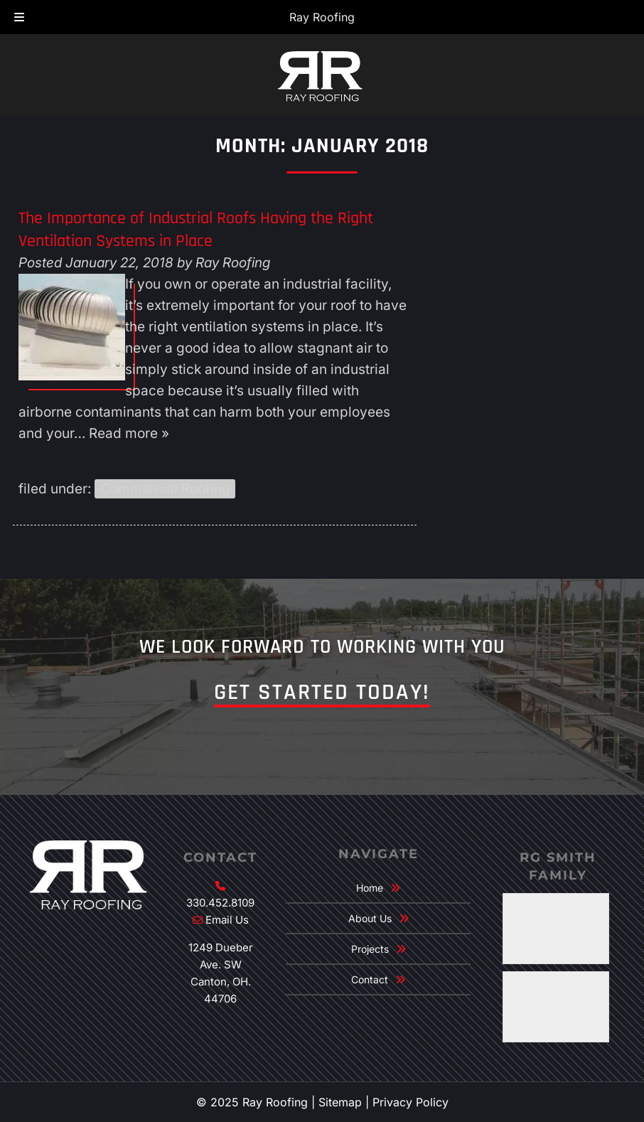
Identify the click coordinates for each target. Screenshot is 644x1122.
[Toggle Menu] (19, 18)
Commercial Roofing (165, 489)
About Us (370, 918)
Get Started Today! (322, 692)
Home (369, 888)
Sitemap (340, 1102)
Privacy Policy (410, 1102)
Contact (369, 979)
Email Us (227, 919)
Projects (370, 949)
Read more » (129, 433)
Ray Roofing (322, 17)
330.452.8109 (220, 902)
